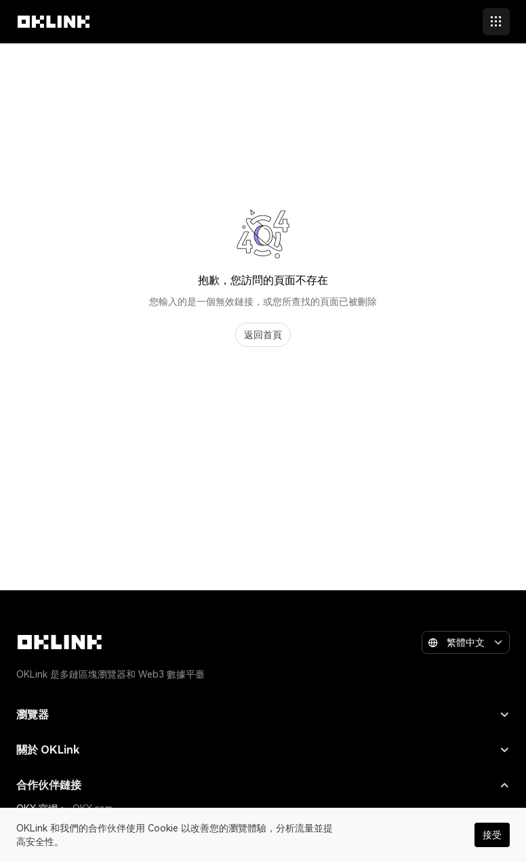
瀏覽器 (263, 714)
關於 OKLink (263, 749)
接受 (492, 834)
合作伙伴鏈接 (263, 785)
